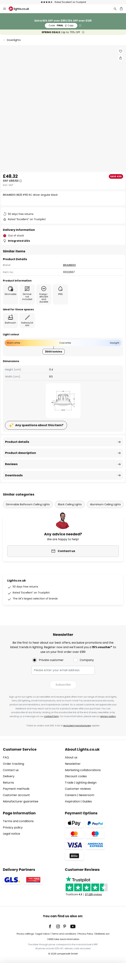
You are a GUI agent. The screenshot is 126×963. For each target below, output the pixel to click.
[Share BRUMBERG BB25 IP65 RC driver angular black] (120, 58)
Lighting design (86, 783)
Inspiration (72, 801)
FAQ (6, 757)
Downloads (14, 475)
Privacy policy (13, 827)
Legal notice (11, 834)
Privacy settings (25, 933)
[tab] (32, 775)
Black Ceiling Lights (70, 504)
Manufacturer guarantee (20, 801)
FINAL (61, 25)
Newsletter (73, 764)
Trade (69, 783)
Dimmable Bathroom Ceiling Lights (28, 504)
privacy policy (108, 716)
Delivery (8, 776)
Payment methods (16, 789)
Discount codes (76, 776)
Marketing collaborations (83, 770)
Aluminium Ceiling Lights (105, 504)
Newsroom (86, 795)
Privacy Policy (85, 933)
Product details (17, 442)
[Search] (115, 8)
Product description (20, 453)
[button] (120, 51)
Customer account (16, 795)
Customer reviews (78, 789)
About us (71, 757)
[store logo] (21, 8)
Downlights (14, 40)
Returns (8, 783)
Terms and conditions (18, 821)
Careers (70, 795)
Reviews (11, 464)
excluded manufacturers (77, 725)
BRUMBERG (69, 265)
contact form (51, 716)
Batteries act (102, 933)
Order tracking (13, 764)
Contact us (11, 770)
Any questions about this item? (39, 425)
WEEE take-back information (63, 939)
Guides (87, 801)
